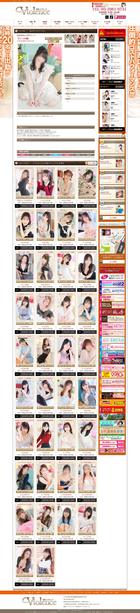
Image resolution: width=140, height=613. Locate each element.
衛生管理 (103, 592)
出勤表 (45, 22)
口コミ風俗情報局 (115, 82)
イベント (63, 592)
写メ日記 (107, 22)
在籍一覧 (32, 22)
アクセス (120, 22)
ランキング (95, 22)
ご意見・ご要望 (113, 592)
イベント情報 (82, 22)
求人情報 (96, 592)
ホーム (20, 22)
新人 (57, 22)
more (91, 163)
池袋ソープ (105, 82)
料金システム (70, 22)
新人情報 (45, 592)
